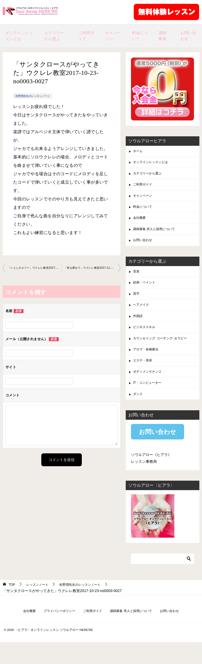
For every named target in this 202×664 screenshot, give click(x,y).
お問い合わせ (188, 35)
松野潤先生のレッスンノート (36, 96)
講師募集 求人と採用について (157, 236)
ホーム (138, 151)
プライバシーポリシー (54, 632)
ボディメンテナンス (149, 390)
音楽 (136, 280)
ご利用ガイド (86, 35)
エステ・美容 (144, 378)
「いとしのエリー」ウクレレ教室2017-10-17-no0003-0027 (35, 268)
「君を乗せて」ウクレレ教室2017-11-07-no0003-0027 (92, 268)
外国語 (138, 329)
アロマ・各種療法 (148, 366)
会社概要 (140, 224)
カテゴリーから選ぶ (54, 35)
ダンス (138, 414)
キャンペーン (113, 35)
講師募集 (162, 35)
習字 (136, 305)
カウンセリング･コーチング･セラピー (164, 353)
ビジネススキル (146, 341)
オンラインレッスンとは (19, 35)
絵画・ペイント (146, 293)
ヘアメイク (142, 317)
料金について (140, 35)
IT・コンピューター (149, 402)
